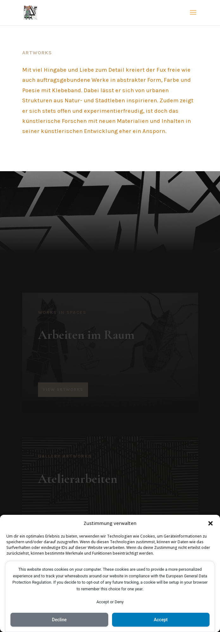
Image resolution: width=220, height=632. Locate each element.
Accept (161, 619)
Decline (59, 619)
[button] (210, 523)
